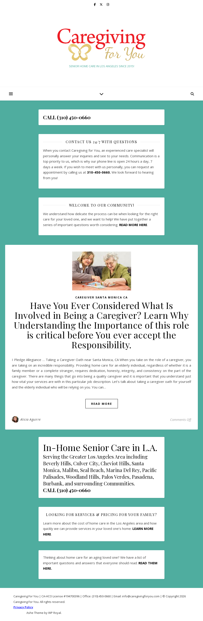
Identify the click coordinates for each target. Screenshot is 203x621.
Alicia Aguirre (30, 419)
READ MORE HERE (133, 224)
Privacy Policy (23, 607)
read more (101, 404)
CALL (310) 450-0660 (67, 490)
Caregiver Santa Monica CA (101, 297)
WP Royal (54, 613)
